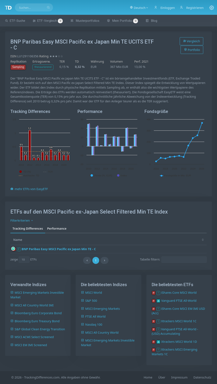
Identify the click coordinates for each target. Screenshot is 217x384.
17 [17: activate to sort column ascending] (185, 240)
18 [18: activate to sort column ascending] (173, 240)
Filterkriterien (21, 220)
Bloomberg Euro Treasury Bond (35, 321)
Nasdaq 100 (91, 324)
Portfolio (192, 49)
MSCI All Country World (99, 333)
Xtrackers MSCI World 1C (178, 321)
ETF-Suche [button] (15, 21)
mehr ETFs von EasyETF (29, 189)
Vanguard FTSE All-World (178, 301)
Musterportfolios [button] (84, 20)
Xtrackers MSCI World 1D (179, 342)
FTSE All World (93, 316)
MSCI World (91, 293)
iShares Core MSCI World (178, 293)
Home (148, 377)
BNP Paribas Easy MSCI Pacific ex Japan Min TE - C (59, 249)
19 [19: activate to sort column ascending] (160, 240)
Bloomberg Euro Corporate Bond (36, 313)
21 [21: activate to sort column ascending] (134, 240)
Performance (57, 228)
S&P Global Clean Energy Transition (37, 329)
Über (161, 377)
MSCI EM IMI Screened (28, 345)
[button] (139, 7)
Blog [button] (151, 20)
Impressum (179, 377)
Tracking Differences (28, 228)
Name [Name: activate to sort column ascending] (17, 240)
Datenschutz (202, 377)
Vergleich (191, 41)
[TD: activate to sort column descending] (123, 240)
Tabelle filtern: (173, 259)
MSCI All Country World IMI (32, 305)
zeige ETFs (23, 259)
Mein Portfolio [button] (122, 20)
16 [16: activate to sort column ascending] (198, 240)
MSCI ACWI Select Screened (32, 337)
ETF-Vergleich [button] (48, 21)
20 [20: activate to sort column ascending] (147, 240)
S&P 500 (89, 301)
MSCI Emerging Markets (100, 309)
